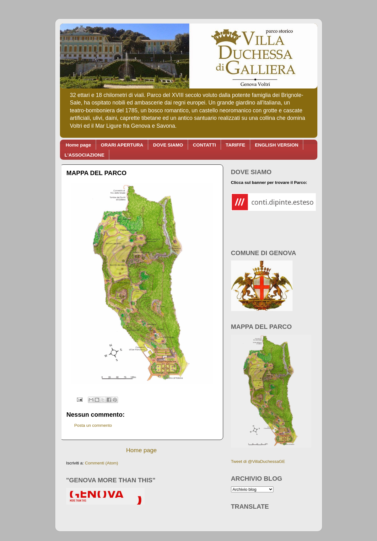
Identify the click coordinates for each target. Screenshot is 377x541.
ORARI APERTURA (122, 144)
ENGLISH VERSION (276, 144)
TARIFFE (235, 144)
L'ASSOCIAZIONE (85, 155)
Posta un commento (93, 425)
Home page (78, 144)
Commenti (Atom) (101, 463)
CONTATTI (204, 144)
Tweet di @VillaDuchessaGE (258, 461)
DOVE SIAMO (168, 144)
